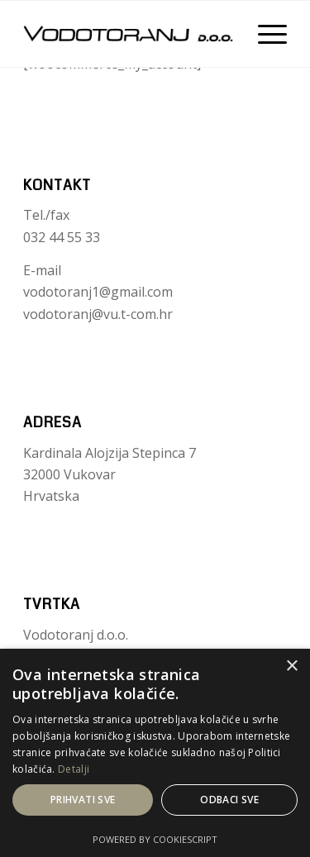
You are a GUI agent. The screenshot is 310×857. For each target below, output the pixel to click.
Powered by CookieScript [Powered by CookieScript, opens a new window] (155, 839)
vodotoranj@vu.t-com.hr (98, 314)
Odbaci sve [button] (229, 800)
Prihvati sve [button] (83, 800)
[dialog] (155, 753)
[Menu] (264, 34)
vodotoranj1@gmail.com (98, 292)
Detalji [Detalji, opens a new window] (73, 769)
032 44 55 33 (61, 237)
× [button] (291, 666)
